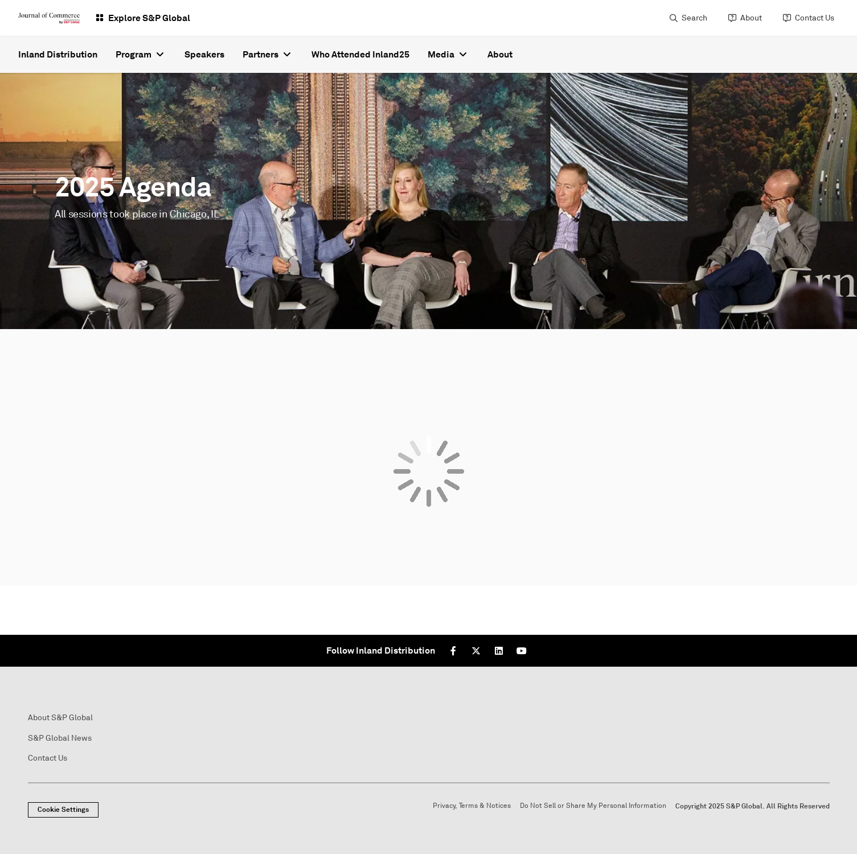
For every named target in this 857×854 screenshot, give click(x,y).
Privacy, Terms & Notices (472, 806)
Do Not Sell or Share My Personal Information (593, 806)
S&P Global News (60, 738)
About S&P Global (60, 717)
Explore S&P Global (149, 18)
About (751, 18)
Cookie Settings (63, 809)
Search (694, 18)
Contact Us (814, 18)
